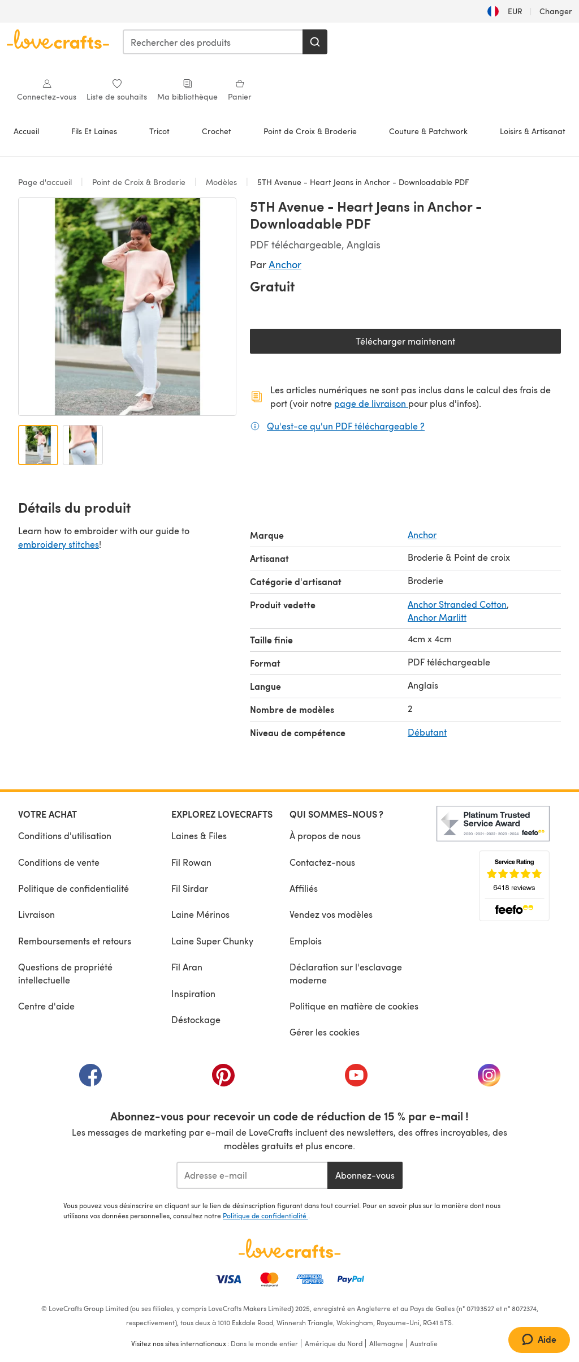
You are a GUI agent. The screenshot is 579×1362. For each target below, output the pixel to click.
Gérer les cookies (325, 1032)
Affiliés (304, 888)
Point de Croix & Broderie (310, 131)
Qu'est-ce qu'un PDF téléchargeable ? (346, 425)
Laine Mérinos (200, 914)
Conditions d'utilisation (64, 835)
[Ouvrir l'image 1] (38, 445)
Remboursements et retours (74, 941)
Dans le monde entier (264, 1343)
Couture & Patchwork (428, 131)
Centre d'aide (46, 1006)
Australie (424, 1343)
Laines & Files (199, 835)
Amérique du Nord (333, 1343)
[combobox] (213, 41)
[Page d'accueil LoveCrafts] (289, 1248)
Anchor (285, 264)
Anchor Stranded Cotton (457, 604)
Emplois (306, 941)
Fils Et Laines (94, 131)
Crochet (216, 131)
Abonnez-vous (365, 1175)
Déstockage (196, 1019)
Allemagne (386, 1343)
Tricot (159, 131)
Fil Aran (186, 967)
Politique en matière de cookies (354, 1006)
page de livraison (371, 403)
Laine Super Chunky (212, 941)
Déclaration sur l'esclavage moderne (346, 973)
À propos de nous (325, 835)
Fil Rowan (191, 862)
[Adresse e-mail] (251, 1175)
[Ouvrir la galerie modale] (127, 306)
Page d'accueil (46, 182)
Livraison (36, 914)
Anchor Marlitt (437, 617)
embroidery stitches (58, 544)
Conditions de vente (59, 862)
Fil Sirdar (189, 888)
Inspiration (193, 993)
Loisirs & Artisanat (532, 131)
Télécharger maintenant (445, 344)
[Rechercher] (315, 41)
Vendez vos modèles (331, 914)
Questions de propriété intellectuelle (65, 973)
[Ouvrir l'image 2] (83, 445)
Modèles (221, 182)
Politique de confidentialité (73, 888)
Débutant (427, 732)
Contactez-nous (322, 862)
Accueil (26, 131)
